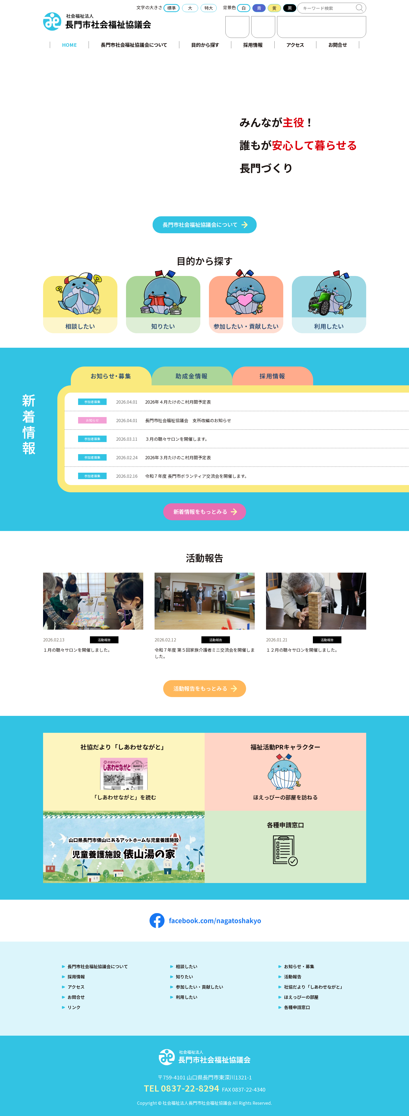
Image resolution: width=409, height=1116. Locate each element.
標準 (171, 8)
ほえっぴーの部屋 (301, 997)
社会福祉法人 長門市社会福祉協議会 (97, 21)
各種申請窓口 (297, 1007)
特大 (208, 8)
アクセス (263, 27)
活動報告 (292, 976)
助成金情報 (192, 375)
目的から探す (205, 44)
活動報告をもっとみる (200, 688)
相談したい (80, 326)
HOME (69, 44)
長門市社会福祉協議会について (134, 44)
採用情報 (253, 44)
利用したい (329, 326)
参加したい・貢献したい (246, 326)
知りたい (163, 326)
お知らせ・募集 (110, 375)
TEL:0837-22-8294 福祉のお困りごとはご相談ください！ (321, 27)
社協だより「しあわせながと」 (314, 987)
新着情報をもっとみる (200, 511)
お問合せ (237, 27)
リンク (74, 1007)
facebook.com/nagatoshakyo (205, 920)
